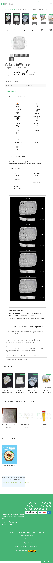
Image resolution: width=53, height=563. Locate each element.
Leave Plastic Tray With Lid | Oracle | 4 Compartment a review (16, 482)
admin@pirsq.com (36, 1)
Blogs (28, 532)
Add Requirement (12, 91)
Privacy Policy (21, 532)
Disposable (13, 9)
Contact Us (25, 1)
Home (5, 9)
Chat (16, 1)
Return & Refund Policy (38, 532)
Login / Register (48, 1)
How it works (7, 1)
